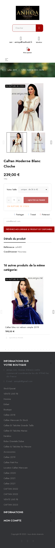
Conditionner (10, 251)
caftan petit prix (11, 462)
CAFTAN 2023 (11, 504)
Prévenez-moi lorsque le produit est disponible (29, 229)
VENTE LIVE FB (11, 393)
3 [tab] (11, 349)
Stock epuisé (9, 388)
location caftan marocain (16, 467)
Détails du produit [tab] (15, 239)
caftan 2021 (9, 478)
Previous (4, 142)
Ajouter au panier (36, 200)
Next (51, 142)
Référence (9, 247)
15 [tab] (46, 349)
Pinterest (46, 214)
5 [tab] (17, 349)
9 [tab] (29, 349)
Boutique (8, 409)
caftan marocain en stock (16, 420)
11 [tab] (34, 349)
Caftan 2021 (9, 483)
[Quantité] (14, 200)
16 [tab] (49, 349)
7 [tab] (23, 349)
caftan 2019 (9, 457)
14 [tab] (43, 349)
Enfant (6, 404)
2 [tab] (8, 349)
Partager (20, 214)
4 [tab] (14, 349)
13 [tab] (40, 349)
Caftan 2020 (10, 473)
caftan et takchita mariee (15, 430)
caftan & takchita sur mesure (17, 446)
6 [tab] (20, 349)
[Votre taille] (33, 190)
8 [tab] (26, 349)
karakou (7, 436)
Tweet (33, 214)
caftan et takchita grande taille (19, 425)
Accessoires (9, 451)
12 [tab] (37, 349)
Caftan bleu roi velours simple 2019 (22, 327)
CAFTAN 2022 (11, 488)
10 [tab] (32, 349)
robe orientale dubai (14, 441)
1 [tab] (5, 349)
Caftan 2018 (9, 415)
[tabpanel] (27, 310)
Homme (7, 399)
